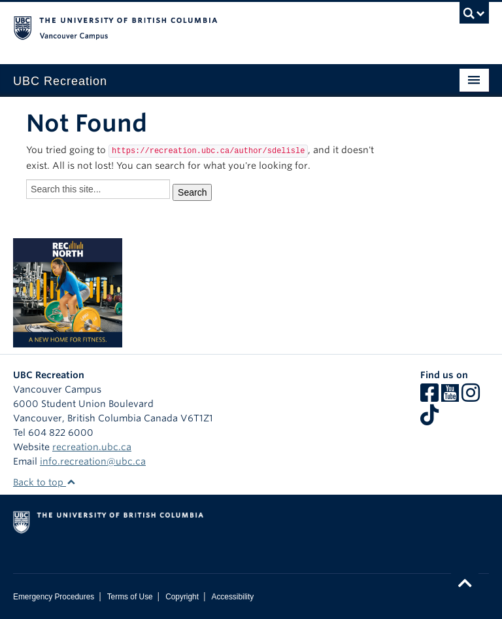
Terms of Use (130, 596)
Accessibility (232, 596)
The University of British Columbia (215, 27)
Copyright (182, 596)
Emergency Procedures (53, 596)
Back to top (44, 482)
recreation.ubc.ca (91, 447)
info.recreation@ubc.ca (93, 461)
